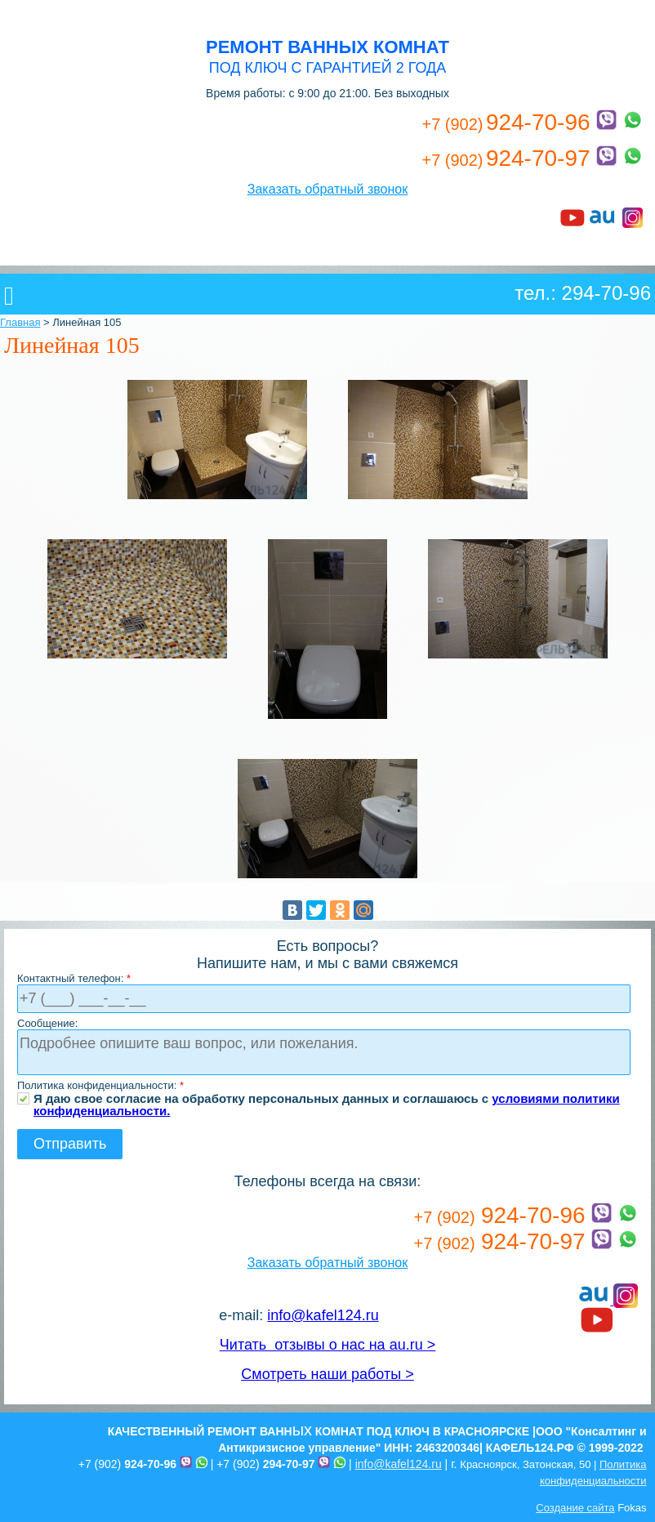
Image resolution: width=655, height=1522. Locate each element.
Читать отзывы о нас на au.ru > (327, 1345)
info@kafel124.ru (322, 1315)
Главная (20, 322)
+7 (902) (127, 1464)
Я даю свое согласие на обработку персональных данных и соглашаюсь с (326, 1098)
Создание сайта (575, 1508)
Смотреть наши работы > (327, 1374)
